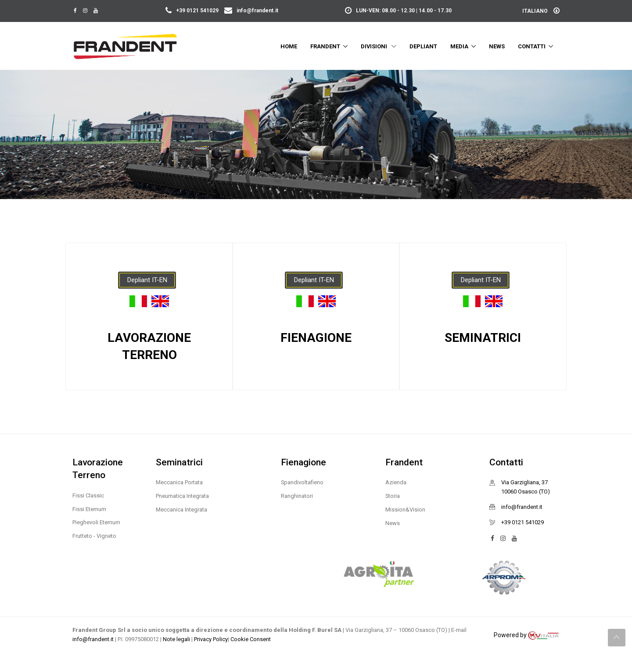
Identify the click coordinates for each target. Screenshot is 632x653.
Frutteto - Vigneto (94, 536)
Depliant (423, 46)
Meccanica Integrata (181, 509)
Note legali (177, 639)
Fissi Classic (88, 495)
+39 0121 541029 (192, 10)
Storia (392, 496)
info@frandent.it (251, 10)
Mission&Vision (405, 509)
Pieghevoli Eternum (96, 522)
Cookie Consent (250, 639)
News (497, 46)
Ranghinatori (297, 496)
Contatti (532, 46)
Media (459, 46)
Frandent (325, 46)
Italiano (541, 11)
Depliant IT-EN (147, 280)
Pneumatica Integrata (182, 496)
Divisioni (378, 46)
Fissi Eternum (89, 509)
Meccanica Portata (179, 482)
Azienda (395, 482)
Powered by (527, 635)
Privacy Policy (211, 639)
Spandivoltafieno (302, 482)
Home (288, 46)
